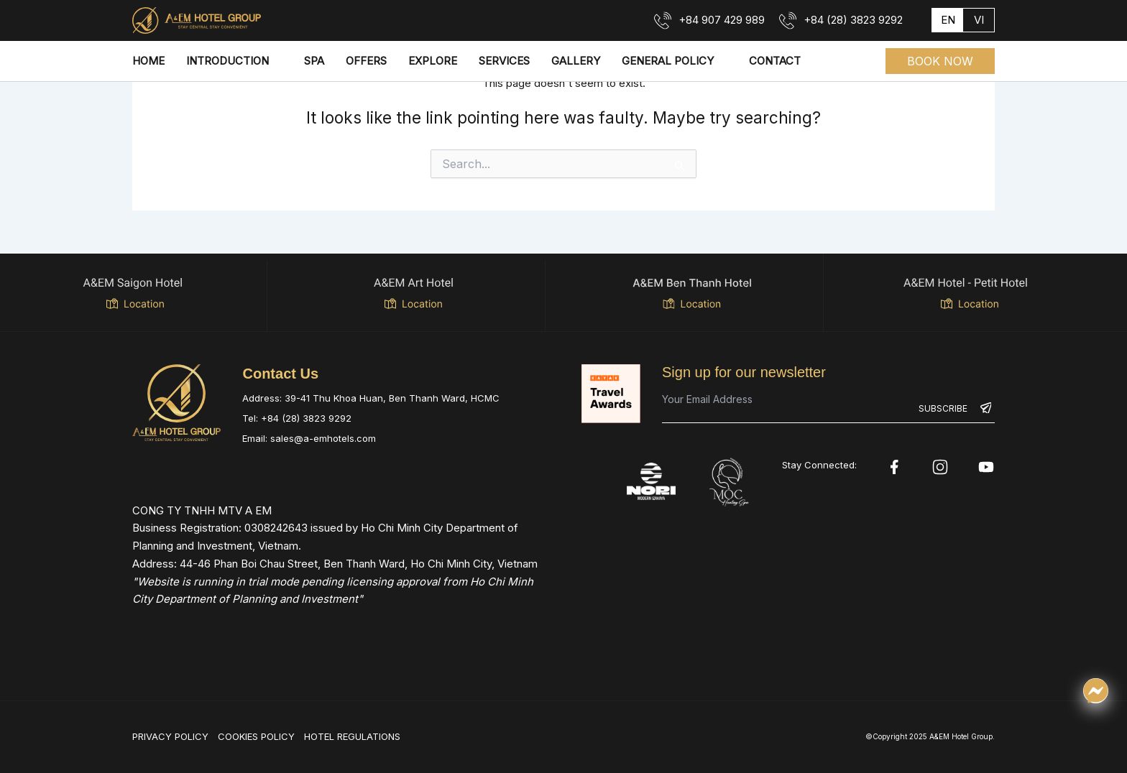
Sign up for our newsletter (744, 372)
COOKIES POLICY (256, 736)
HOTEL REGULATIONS (352, 736)
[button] (940, 61)
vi (979, 20)
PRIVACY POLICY (170, 736)
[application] (275, 61)
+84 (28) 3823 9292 (853, 20)
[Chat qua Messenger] (1095, 690)
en (948, 20)
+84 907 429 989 (721, 20)
